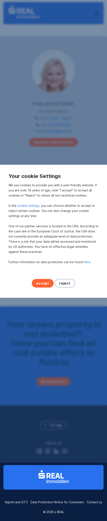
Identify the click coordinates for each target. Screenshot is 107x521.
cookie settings (28, 235)
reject (64, 312)
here (87, 291)
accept (42, 312)
